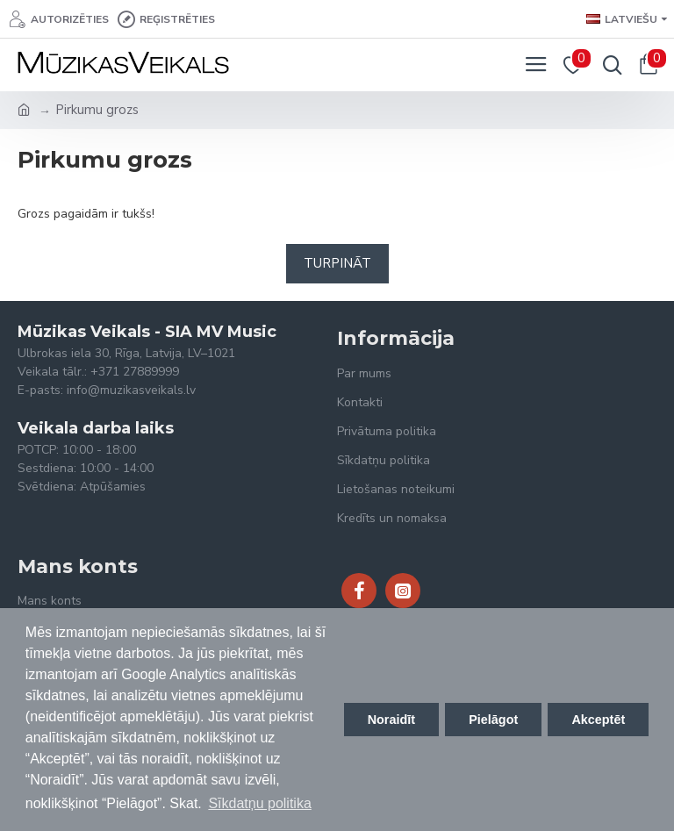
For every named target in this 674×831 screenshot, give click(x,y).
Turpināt (337, 263)
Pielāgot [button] (493, 720)
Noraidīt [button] (391, 720)
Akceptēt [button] (598, 720)
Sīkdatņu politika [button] (259, 803)
